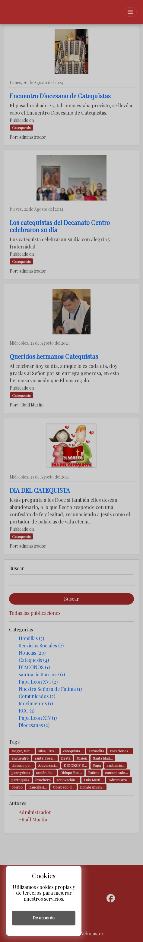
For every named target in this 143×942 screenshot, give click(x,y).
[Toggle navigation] (130, 12)
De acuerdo (44, 917)
